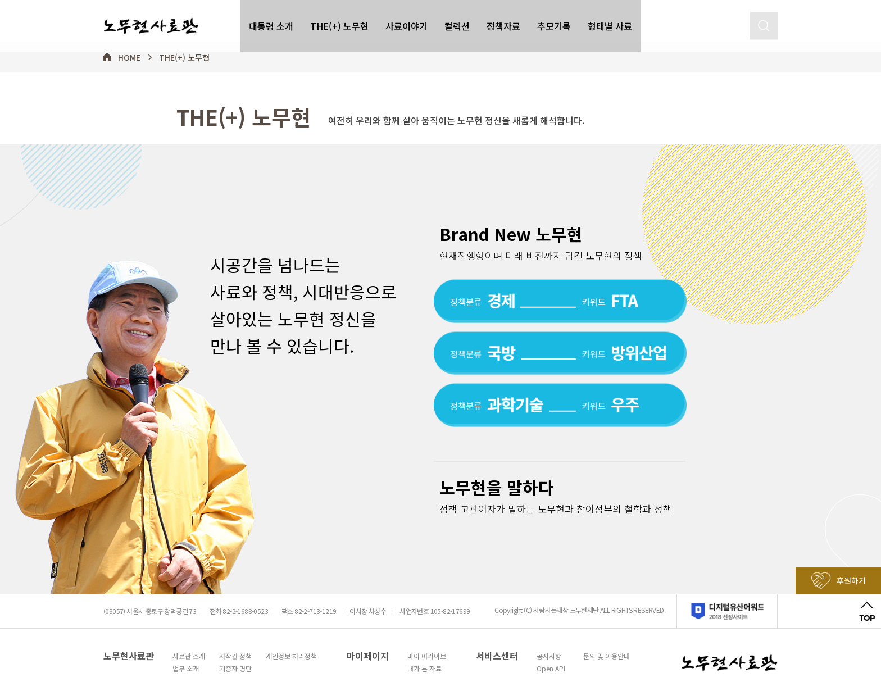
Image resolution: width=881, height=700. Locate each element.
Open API (551, 668)
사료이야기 (406, 21)
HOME (129, 57)
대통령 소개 (271, 21)
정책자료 (503, 21)
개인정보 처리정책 (291, 656)
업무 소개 (185, 668)
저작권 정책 (235, 656)
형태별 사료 (610, 21)
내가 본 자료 (424, 668)
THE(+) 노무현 (339, 21)
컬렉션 (457, 21)
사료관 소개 (188, 656)
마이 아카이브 (426, 656)
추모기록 (554, 21)
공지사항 (549, 656)
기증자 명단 (235, 668)
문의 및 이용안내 (606, 656)
